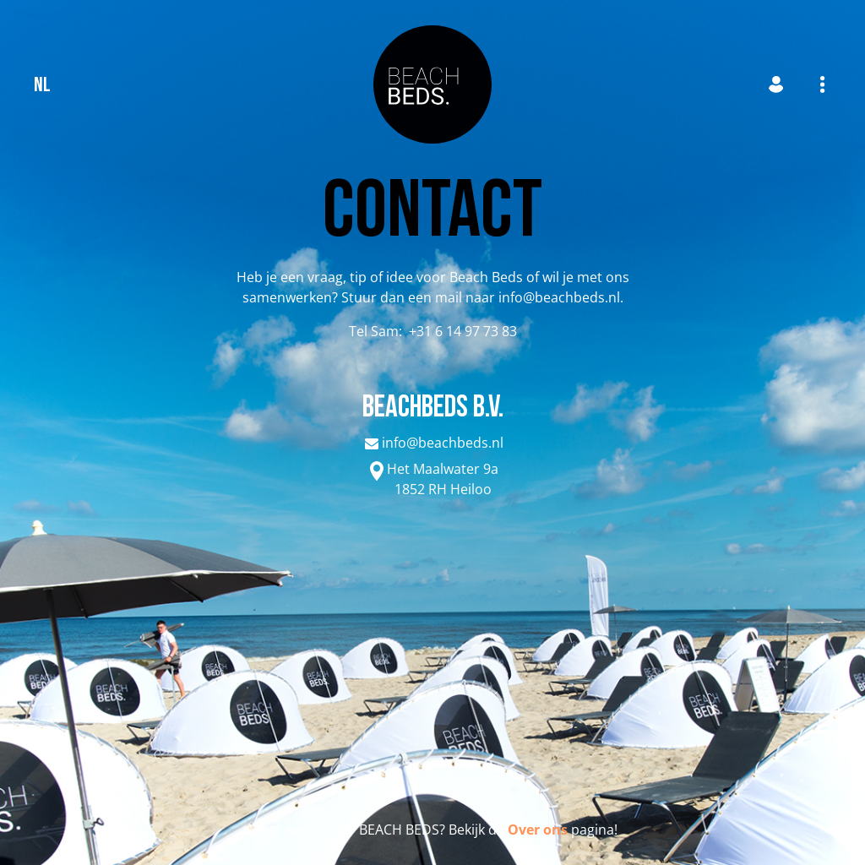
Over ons (538, 829)
